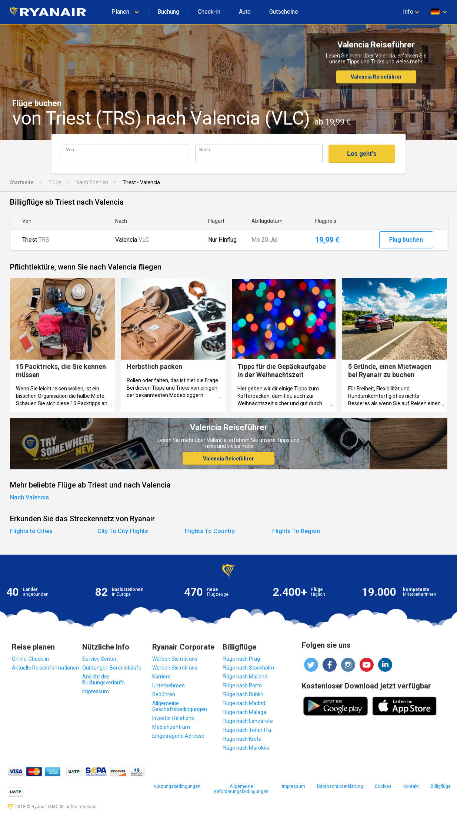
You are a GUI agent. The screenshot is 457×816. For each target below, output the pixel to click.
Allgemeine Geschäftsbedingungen (179, 706)
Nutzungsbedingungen (177, 786)
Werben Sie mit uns (174, 659)
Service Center (99, 659)
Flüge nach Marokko (246, 748)
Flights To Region (296, 531)
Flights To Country (210, 531)
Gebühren (163, 694)
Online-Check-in (30, 659)
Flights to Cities (31, 531)
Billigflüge (441, 786)
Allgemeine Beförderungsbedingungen (241, 789)
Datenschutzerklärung (340, 786)
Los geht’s (361, 154)
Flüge (55, 182)
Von (70, 149)
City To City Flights (122, 531)
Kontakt (411, 786)
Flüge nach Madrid (244, 703)
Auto (245, 11)
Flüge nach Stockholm (248, 668)
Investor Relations (173, 718)
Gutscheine (283, 11)
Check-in (209, 11)
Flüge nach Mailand (245, 677)
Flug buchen (406, 239)
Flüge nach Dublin (243, 694)
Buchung (168, 11)
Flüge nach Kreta (242, 739)
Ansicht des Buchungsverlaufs (103, 679)
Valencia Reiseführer (376, 77)
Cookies (383, 786)
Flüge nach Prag (241, 659)
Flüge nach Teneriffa (247, 730)
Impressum (95, 691)
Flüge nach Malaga (244, 712)
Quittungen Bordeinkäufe (111, 668)
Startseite (21, 182)
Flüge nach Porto (242, 685)
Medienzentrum (171, 727)
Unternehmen (168, 685)
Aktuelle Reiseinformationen (45, 668)
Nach (204, 149)
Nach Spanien (92, 182)
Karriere (161, 677)
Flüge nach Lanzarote (248, 721)
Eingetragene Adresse (178, 736)
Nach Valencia (29, 497)
